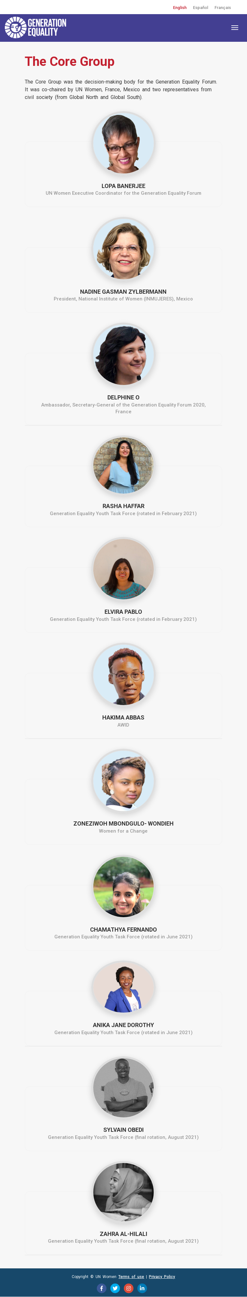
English (180, 7)
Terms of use (131, 1277)
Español (200, 7)
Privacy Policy (162, 1277)
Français (223, 7)
